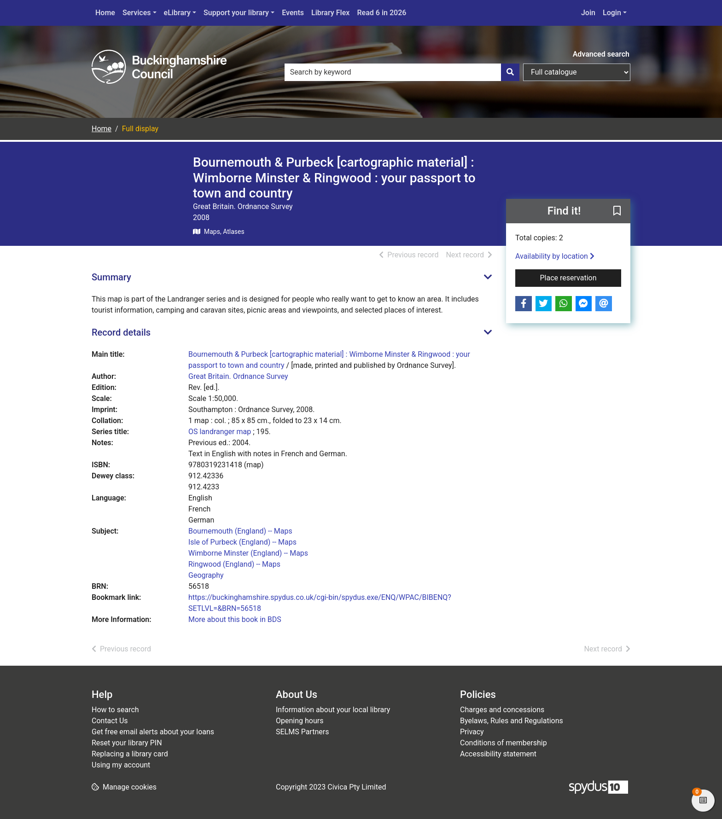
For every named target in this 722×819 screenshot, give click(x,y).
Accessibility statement (498, 753)
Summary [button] (111, 277)
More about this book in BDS (234, 619)
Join (588, 12)
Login (612, 12)
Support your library (236, 12)
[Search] (510, 72)
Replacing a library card (130, 753)
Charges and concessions (502, 709)
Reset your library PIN (127, 742)
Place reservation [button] (581, 277)
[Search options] (576, 72)
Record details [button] (121, 332)
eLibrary (177, 12)
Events (293, 12)
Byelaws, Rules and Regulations (511, 720)
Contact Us (110, 720)
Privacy (472, 731)
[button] (617, 211)
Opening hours (299, 720)
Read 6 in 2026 (381, 12)
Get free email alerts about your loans (153, 731)
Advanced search (601, 54)
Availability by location (554, 256)
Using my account (121, 765)
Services (136, 12)
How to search (115, 709)
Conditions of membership (503, 742)
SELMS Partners (302, 731)
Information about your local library (333, 709)
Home (105, 12)
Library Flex (330, 12)
